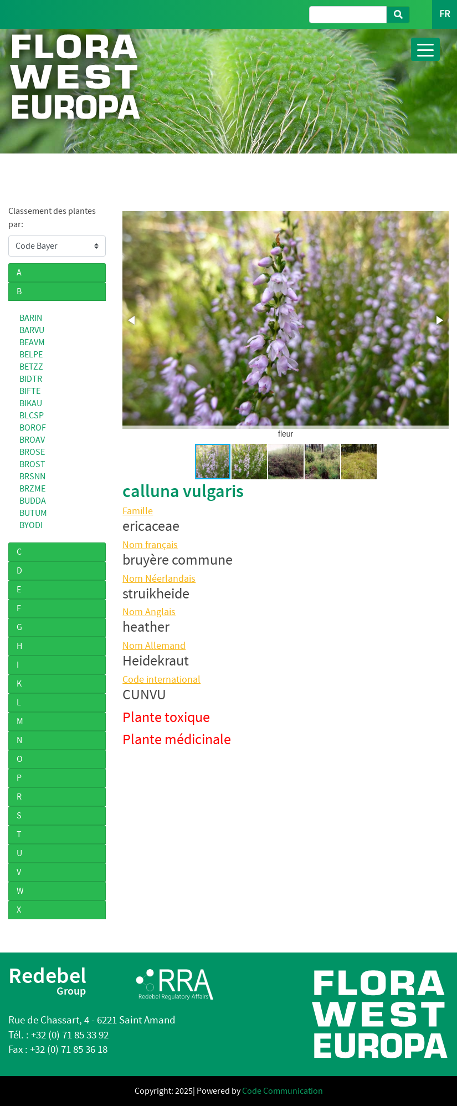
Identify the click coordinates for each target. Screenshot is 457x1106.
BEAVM (32, 342)
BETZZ (31, 366)
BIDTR (30, 379)
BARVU (31, 330)
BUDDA (32, 500)
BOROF (32, 427)
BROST (32, 464)
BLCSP (31, 415)
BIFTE (29, 391)
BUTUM (33, 513)
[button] (132, 320)
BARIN (30, 318)
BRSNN (32, 476)
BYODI (31, 525)
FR (444, 14)
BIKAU (30, 403)
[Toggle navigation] (425, 49)
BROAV (32, 440)
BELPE (31, 354)
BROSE (32, 452)
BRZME (32, 488)
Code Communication (282, 1091)
